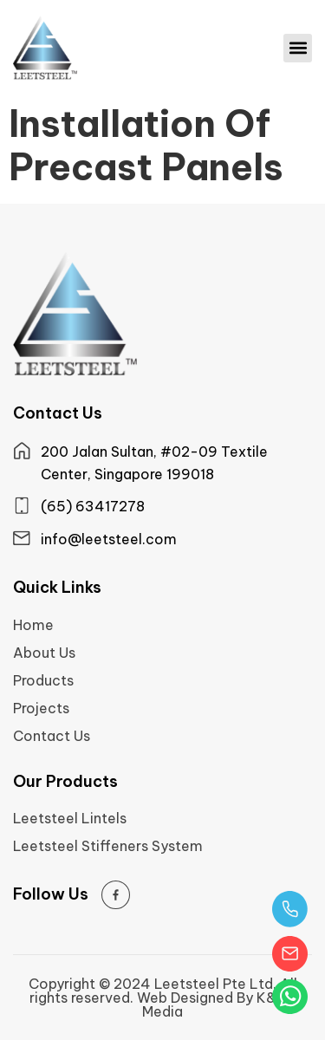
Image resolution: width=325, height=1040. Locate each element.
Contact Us (51, 735)
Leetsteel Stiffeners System (108, 846)
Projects (41, 708)
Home (33, 625)
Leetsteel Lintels (70, 818)
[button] (297, 48)
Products (43, 680)
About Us (44, 652)
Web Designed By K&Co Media (216, 1004)
